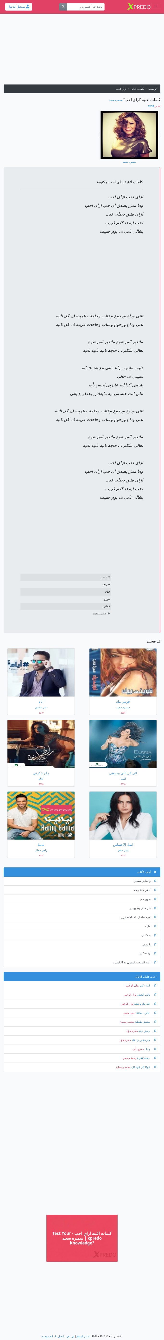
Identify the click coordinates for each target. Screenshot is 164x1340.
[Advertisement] (82, 50)
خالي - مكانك (145, 1013)
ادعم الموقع (82, 1336)
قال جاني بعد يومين (143, 908)
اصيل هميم (129, 1013)
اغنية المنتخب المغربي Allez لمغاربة (134, 962)
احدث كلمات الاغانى (145, 976)
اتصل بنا (59, 1336)
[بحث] (63, 7)
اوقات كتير (147, 953)
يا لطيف (149, 944)
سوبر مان (148, 899)
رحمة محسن (129, 1058)
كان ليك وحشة (144, 1003)
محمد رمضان (127, 1021)
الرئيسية (152, 88)
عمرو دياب (138, 1049)
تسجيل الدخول (18, 6)
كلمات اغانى (137, 88)
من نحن (70, 1336)
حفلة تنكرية (146, 1058)
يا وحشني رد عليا (143, 1040)
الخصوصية (47, 1336)
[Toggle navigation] (155, 6)
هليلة (150, 926)
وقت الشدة (146, 994)
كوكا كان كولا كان (143, 1067)
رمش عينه (147, 1031)
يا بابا (150, 1049)
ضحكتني (149, 935)
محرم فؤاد (132, 1031)
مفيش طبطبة (145, 1021)
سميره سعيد (115, 100)
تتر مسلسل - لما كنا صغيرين (138, 917)
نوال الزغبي (132, 985)
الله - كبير (147, 985)
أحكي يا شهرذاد (145, 890)
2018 (154, 106)
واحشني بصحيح (145, 881)
